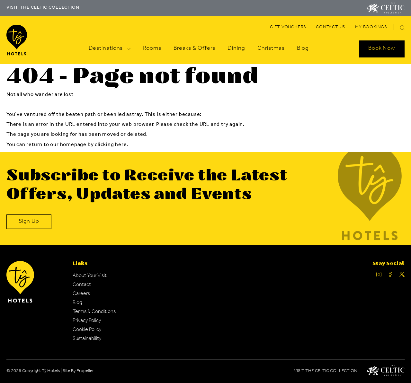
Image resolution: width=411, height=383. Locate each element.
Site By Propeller (78, 371)
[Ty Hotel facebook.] (390, 276)
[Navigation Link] (288, 27)
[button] (402, 28)
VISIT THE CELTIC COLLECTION (42, 8)
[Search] (394, 28)
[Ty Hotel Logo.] (20, 301)
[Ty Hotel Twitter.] (402, 276)
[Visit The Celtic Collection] (386, 8)
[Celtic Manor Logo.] (386, 372)
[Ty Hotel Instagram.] (378, 276)
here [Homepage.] (121, 145)
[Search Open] (382, 48)
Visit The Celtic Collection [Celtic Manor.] (325, 371)
